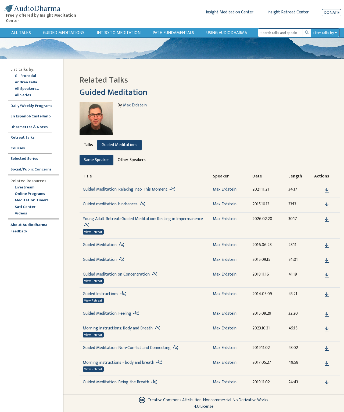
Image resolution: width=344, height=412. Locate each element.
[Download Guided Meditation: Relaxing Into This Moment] (327, 190)
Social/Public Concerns (30, 169)
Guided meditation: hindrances (110, 204)
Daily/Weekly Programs (34, 106)
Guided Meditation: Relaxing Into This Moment (125, 189)
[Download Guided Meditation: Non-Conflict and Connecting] (327, 349)
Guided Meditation (114, 92)
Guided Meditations (63, 32)
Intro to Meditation (119, 32)
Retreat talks (22, 138)
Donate (331, 12)
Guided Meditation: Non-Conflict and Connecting (127, 347)
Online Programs (30, 194)
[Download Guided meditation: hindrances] (327, 205)
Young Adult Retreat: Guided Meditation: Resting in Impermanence (143, 218)
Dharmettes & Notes (29, 127)
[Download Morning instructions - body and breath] (327, 363)
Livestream (24, 187)
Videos (24, 213)
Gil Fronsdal (25, 76)
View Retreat (93, 232)
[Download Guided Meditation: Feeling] (327, 314)
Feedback (18, 231)
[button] (318, 190)
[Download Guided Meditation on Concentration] (327, 275)
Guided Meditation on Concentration (116, 274)
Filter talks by (323, 33)
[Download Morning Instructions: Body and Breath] (327, 329)
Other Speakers (132, 160)
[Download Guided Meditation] (327, 246)
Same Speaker (96, 160)
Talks (88, 145)
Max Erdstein (135, 105)
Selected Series (27, 159)
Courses (17, 148)
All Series (23, 95)
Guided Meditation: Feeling (107, 313)
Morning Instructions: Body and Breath (118, 328)
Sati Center (25, 207)
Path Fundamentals (173, 32)
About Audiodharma (28, 225)
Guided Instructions (100, 294)
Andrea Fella (26, 82)
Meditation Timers (31, 200)
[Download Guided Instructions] (327, 295)
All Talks (21, 32)
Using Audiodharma (226, 32)
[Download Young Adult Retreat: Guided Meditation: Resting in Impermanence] (327, 220)
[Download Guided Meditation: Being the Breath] (327, 383)
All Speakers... (27, 89)
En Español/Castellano (30, 116)
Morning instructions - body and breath (118, 362)
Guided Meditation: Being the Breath (116, 382)
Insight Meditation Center (229, 12)
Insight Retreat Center (288, 12)
